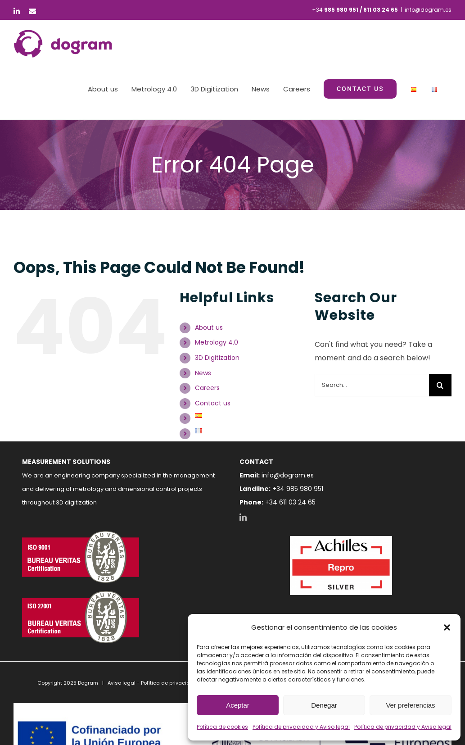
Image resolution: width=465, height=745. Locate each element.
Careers (207, 387)
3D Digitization (217, 357)
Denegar (324, 705)
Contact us (212, 403)
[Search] (440, 385)
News (203, 372)
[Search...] (372, 385)
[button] (446, 627)
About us (209, 327)
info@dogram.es (428, 10)
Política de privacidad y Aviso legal (301, 727)
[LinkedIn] (243, 517)
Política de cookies (222, 727)
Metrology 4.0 (216, 342)
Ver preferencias (410, 705)
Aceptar (237, 705)
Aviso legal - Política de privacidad (152, 682)
